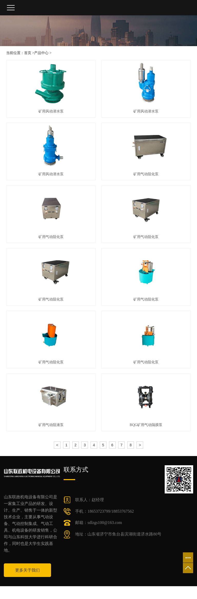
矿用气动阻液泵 (51, 425)
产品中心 (41, 53)
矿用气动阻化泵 (146, 174)
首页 (27, 53)
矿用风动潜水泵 (51, 111)
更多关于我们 (27, 570)
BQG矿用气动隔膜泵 (146, 425)
